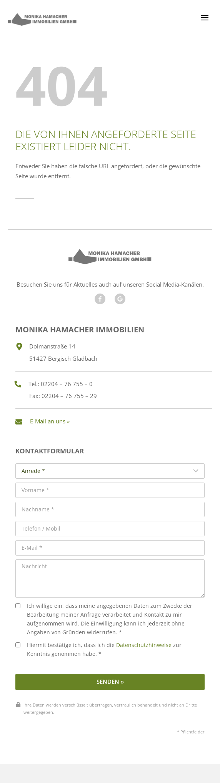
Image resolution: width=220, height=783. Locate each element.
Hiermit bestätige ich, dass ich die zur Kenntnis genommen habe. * (98, 649)
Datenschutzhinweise (144, 645)
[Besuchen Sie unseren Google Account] (120, 299)
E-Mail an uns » (50, 421)
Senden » (110, 681)
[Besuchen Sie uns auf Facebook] (100, 299)
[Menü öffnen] (204, 17)
